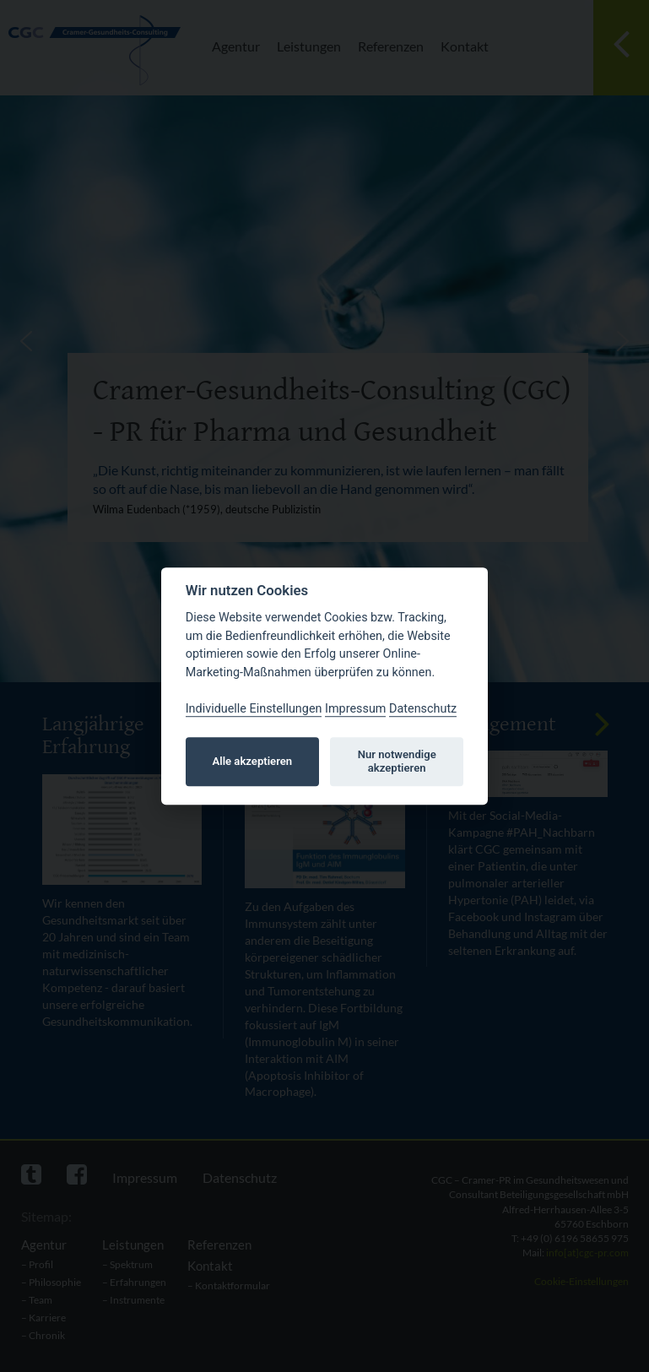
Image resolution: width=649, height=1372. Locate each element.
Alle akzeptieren (253, 761)
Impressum (355, 709)
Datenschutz (423, 709)
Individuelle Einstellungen (254, 709)
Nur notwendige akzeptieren (397, 761)
